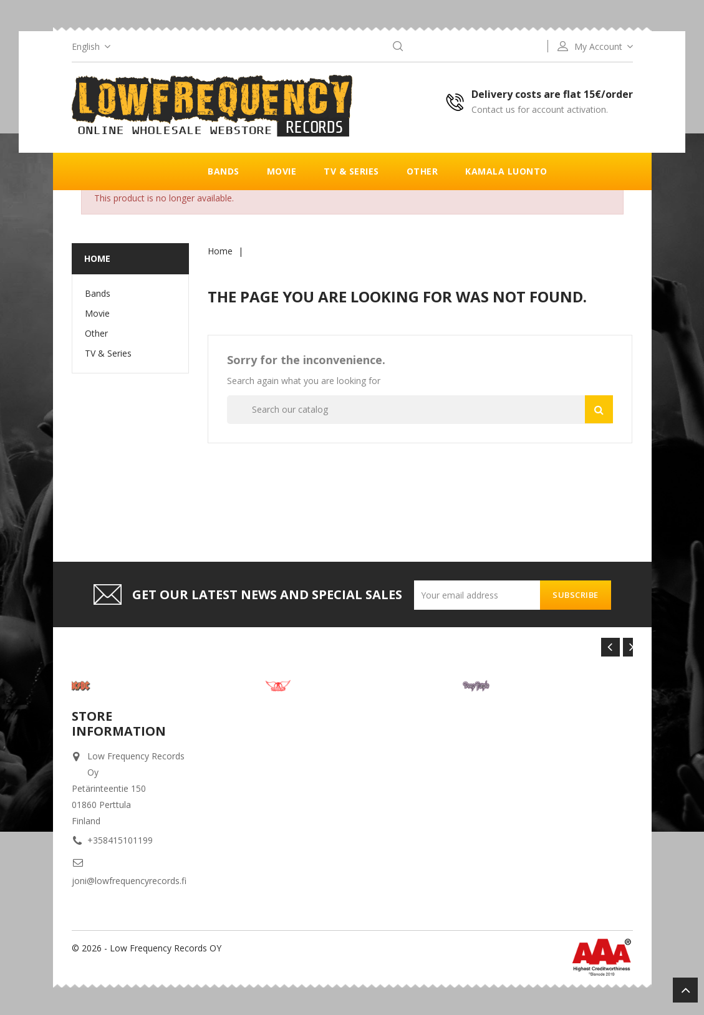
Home (97, 258)
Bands (223, 171)
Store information (119, 723)
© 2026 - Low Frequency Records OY (146, 948)
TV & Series (351, 171)
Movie (282, 171)
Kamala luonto (506, 171)
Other (422, 171)
